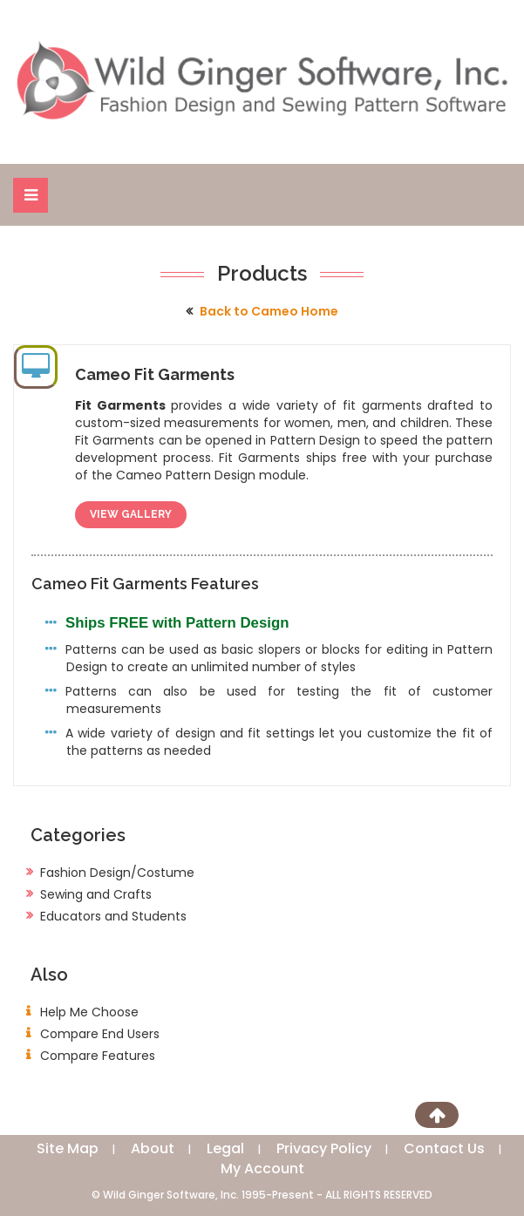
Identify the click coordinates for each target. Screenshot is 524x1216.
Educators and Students (113, 916)
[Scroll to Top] (437, 1115)
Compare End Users (100, 1034)
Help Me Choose (89, 1012)
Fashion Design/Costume (117, 872)
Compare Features (97, 1055)
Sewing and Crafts (96, 894)
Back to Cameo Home (269, 311)
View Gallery (131, 514)
